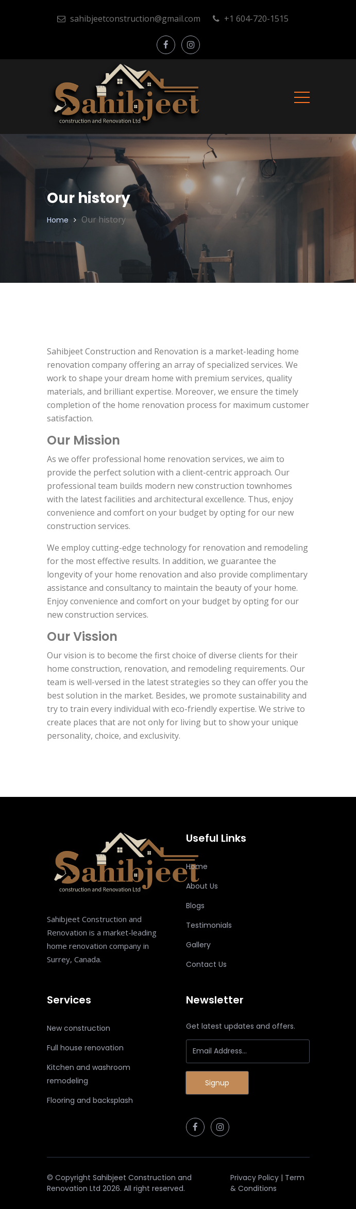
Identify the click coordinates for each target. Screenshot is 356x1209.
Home (58, 220)
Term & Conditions (267, 1183)
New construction (78, 1028)
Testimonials (209, 925)
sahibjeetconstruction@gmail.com (128, 18)
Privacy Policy (254, 1177)
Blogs (195, 905)
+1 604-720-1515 (251, 18)
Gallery (198, 945)
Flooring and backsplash (90, 1100)
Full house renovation (85, 1048)
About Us (202, 886)
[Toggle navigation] (302, 97)
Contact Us (206, 964)
